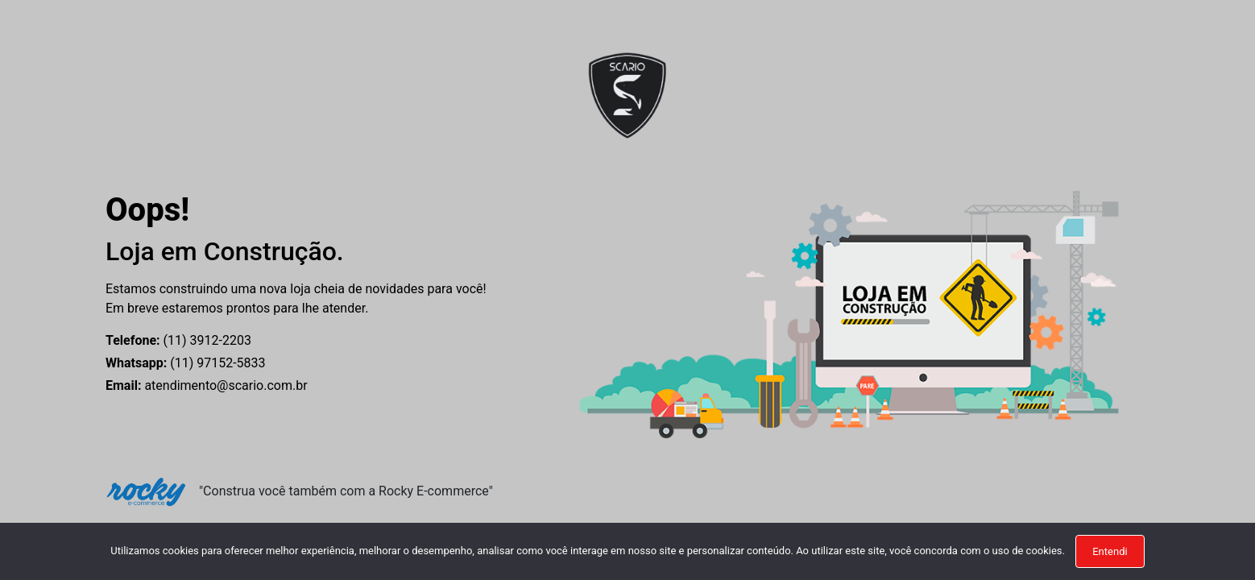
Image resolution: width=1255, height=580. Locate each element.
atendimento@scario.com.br (207, 385)
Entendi (1109, 551)
